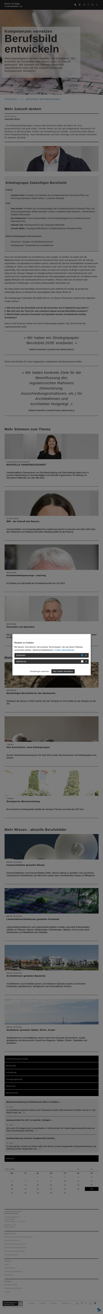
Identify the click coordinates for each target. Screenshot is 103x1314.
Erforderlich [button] (20, 655)
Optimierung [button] (21, 661)
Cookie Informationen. (64, 650)
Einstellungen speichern (39, 671)
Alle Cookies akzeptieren (63, 671)
